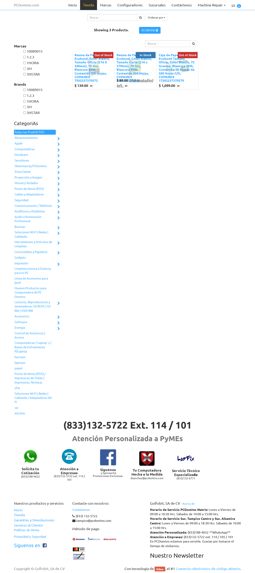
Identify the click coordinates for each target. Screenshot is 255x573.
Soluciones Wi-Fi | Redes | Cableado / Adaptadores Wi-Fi (33, 398)
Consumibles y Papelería (31, 252)
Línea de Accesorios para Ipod (31, 280)
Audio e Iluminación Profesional (28, 219)
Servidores (22, 160)
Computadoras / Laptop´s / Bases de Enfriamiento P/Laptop (33, 347)
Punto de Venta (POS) (29, 188)
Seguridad (21, 200)
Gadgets (20, 257)
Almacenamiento (26, 137)
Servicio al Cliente (28, 525)
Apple (19, 143)
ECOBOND (150, 30)
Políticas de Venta (26, 530)
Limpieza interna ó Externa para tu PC (33, 271)
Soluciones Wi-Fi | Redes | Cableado (31, 234)
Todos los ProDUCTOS (29, 132)
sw (16, 407)
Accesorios (22, 316)
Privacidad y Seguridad (30, 536)
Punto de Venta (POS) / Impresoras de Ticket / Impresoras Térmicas (30, 378)
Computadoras (25, 149)
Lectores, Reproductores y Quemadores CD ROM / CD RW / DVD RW (33, 306)
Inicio (18, 510)
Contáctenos (81, 509)
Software (21, 322)
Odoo (160, 569)
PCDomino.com (26, 5)
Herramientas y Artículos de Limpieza (33, 244)
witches (20, 413)
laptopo (20, 362)
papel (18, 368)
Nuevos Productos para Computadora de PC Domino (30, 292)
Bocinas (20, 227)
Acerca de (188, 503)
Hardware (21, 154)
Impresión (21, 263)
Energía (20, 327)
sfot (17, 388)
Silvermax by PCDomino (31, 166)
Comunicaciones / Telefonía (33, 205)
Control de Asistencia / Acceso (30, 335)
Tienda (19, 515)
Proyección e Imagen (28, 177)
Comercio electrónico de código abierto (208, 569)
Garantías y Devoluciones (34, 520)
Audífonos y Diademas (30, 211)
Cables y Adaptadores (29, 194)
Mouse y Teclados (26, 183)
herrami (20, 357)
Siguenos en (27, 545)
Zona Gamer (23, 171)
